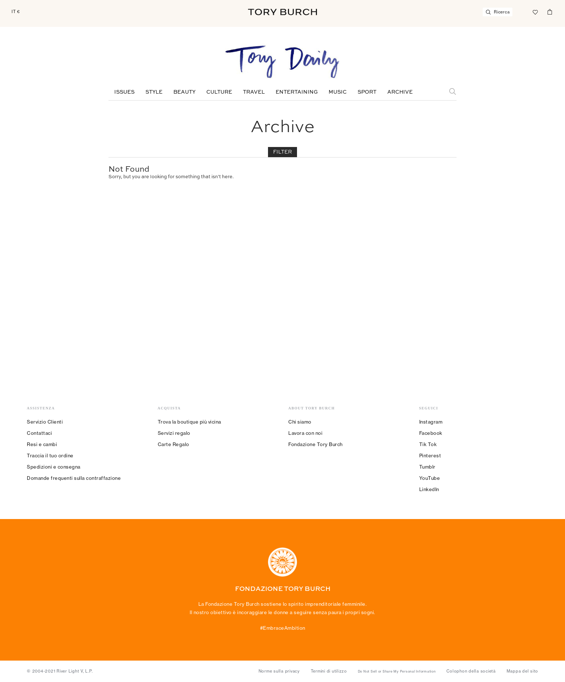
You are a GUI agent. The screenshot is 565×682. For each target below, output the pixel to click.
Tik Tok (428, 444)
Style (153, 92)
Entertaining (297, 92)
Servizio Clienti (45, 422)
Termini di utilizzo (329, 671)
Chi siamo (300, 422)
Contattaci (39, 433)
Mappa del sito (523, 671)
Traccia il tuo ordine (50, 455)
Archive (400, 92)
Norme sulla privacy (279, 671)
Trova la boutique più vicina (189, 422)
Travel (254, 92)
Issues (124, 92)
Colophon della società (471, 671)
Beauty (184, 92)
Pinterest (430, 455)
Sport (367, 92)
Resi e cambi (42, 444)
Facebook (430, 433)
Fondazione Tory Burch (315, 444)
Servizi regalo (174, 433)
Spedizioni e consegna (54, 467)
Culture (219, 92)
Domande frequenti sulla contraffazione (74, 478)
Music (338, 92)
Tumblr (427, 467)
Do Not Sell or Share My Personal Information (397, 671)
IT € (16, 11)
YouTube (429, 478)
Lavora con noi (305, 433)
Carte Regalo (173, 444)
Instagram (431, 422)
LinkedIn (429, 489)
